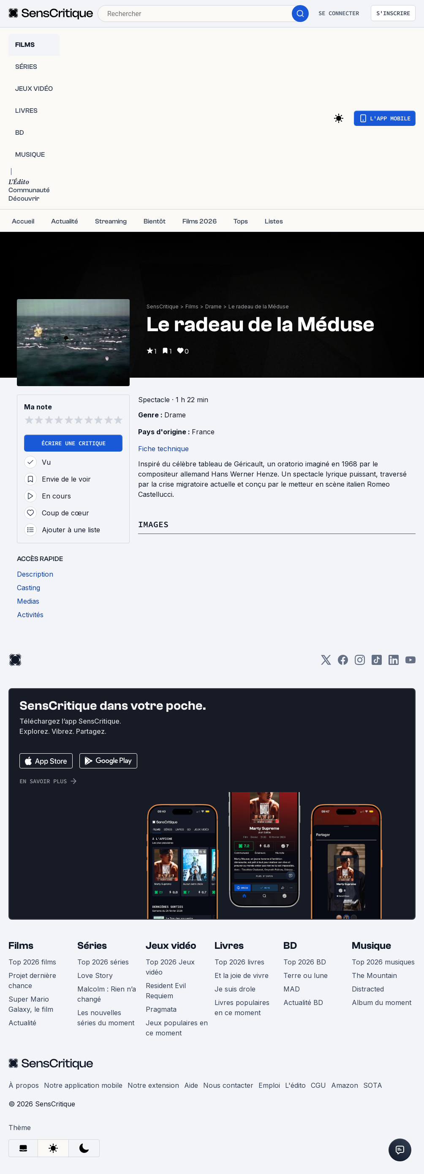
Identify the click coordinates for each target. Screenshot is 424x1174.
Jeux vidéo (171, 945)
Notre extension (153, 1085)
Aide (191, 1085)
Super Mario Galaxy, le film (30, 1004)
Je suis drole (235, 989)
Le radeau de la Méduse (258, 306)
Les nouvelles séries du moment (105, 1017)
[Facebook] (343, 662)
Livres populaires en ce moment (242, 1007)
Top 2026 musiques (383, 962)
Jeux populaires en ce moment (177, 1028)
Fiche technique (163, 448)
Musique (371, 945)
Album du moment (381, 1002)
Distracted (368, 989)
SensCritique (163, 306)
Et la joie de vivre (242, 975)
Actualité (22, 1023)
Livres (229, 945)
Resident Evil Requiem (166, 990)
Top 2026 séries (103, 962)
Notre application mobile (83, 1085)
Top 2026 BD (304, 962)
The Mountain (374, 975)
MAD (291, 989)
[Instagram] (360, 662)
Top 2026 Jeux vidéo (170, 967)
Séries (92, 945)
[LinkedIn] (394, 662)
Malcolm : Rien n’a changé (106, 994)
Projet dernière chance (32, 980)
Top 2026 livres (239, 962)
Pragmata (161, 1009)
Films (191, 306)
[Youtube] (410, 662)
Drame (213, 306)
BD (290, 945)
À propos (23, 1085)
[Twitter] (326, 662)
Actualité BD (303, 1002)
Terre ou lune (305, 975)
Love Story (95, 975)
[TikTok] (377, 662)
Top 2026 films (32, 962)
